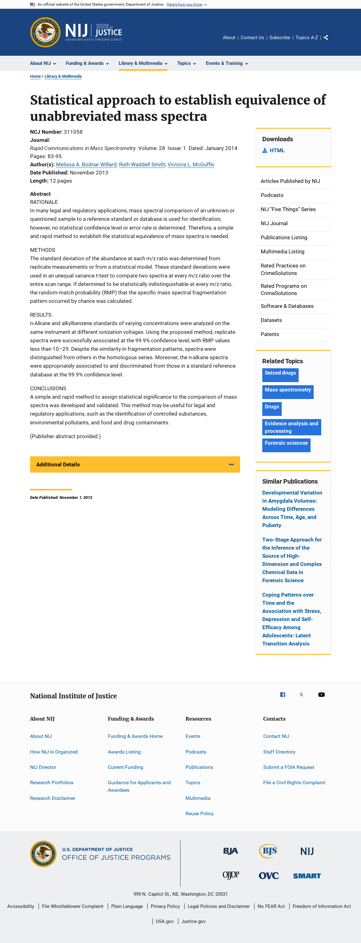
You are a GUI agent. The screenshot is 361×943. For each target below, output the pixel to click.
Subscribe (279, 37)
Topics (193, 782)
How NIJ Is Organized (54, 751)
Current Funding (125, 767)
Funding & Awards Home (135, 736)
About (229, 37)
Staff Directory (279, 751)
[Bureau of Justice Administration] (230, 856)
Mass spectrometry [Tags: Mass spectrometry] (288, 389)
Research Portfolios (51, 782)
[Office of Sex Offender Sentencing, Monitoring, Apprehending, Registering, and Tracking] (307, 879)
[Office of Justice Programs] (45, 32)
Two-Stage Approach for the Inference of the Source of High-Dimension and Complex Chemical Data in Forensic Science (292, 559)
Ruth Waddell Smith (142, 164)
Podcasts (196, 751)
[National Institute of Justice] (307, 856)
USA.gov (165, 921)
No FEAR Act (271, 906)
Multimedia (198, 798)
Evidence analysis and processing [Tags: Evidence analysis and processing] (291, 427)
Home (35, 76)
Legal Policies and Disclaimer (219, 906)
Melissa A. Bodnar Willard (86, 164)
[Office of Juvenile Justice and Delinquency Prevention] (231, 881)
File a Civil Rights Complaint (294, 782)
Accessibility (20, 906)
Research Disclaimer (52, 798)
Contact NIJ (276, 736)
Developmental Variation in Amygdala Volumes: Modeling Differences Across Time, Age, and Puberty (292, 509)
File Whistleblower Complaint (72, 906)
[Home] (94, 32)
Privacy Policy (165, 906)
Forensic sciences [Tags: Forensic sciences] (286, 443)
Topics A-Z (307, 37)
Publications (199, 767)
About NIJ (41, 736)
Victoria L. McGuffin (191, 164)
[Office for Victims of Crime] (269, 880)
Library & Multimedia (63, 76)
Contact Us (252, 37)
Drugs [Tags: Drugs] (272, 406)
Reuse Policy (200, 813)
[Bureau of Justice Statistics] (269, 859)
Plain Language (127, 906)
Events (193, 736)
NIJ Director (43, 767)
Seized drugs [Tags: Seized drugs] (280, 373)
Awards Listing (124, 751)
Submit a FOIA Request (288, 767)
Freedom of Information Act (322, 906)
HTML (277, 150)
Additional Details (58, 464)
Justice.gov (193, 921)
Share (331, 41)
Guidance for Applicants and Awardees (139, 786)
